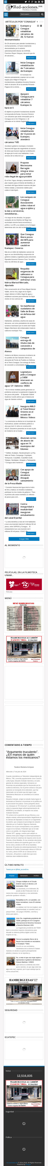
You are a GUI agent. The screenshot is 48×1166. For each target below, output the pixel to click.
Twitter (25, 2)
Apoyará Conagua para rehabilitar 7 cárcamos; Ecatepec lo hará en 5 (19, 101)
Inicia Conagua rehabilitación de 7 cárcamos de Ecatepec (27, 66)
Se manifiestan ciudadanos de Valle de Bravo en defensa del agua (27, 311)
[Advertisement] (24, 683)
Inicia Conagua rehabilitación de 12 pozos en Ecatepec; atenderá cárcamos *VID (20, 135)
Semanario (24, 876)
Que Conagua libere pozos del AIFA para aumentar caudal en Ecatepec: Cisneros (19, 241)
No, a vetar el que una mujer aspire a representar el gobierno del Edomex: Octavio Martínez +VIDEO (28, 960)
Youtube (39, 2)
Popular (11, 876)
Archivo (36, 876)
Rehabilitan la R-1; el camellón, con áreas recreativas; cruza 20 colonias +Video (28, 902)
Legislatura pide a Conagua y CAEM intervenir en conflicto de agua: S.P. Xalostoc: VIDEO (20, 379)
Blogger (28, 1164)
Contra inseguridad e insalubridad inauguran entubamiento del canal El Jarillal (19, 511)
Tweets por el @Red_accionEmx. (17, 869)
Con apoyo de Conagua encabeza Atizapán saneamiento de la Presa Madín (19, 476)
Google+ (32, 2)
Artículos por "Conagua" (20, 21)
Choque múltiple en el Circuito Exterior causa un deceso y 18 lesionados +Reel (26, 884)
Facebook (29, 2)
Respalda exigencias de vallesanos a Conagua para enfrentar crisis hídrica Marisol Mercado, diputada (20, 277)
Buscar (42, 14)
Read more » (31, 57)
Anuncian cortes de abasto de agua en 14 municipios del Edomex (28, 443)
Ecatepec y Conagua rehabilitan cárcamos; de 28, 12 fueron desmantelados (19, 33)
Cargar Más (24, 539)
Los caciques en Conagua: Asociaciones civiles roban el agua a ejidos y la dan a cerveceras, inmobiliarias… (20, 205)
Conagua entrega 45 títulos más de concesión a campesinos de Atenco (20, 344)
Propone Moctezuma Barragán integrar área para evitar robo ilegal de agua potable (19, 169)
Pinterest (42, 2)
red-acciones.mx (12, 1163)
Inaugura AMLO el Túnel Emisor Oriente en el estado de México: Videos (27, 412)
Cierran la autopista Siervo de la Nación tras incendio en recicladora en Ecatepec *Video (28, 941)
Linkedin (35, 2)
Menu (5, 1)
